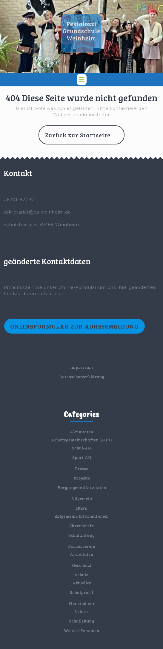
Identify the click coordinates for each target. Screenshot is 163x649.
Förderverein (81, 546)
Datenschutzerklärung (81, 376)
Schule (81, 575)
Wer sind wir (81, 603)
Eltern (81, 508)
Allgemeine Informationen (82, 516)
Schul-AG (81, 448)
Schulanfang (81, 535)
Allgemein (81, 498)
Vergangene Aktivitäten (81, 487)
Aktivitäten (81, 432)
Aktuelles (81, 583)
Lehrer (81, 611)
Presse (81, 468)
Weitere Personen (81, 630)
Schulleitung (81, 621)
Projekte (81, 478)
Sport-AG (81, 457)
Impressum (81, 367)
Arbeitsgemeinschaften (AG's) (81, 440)
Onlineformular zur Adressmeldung (74, 326)
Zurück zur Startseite (84, 137)
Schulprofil (81, 592)
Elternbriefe (82, 525)
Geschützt (81, 565)
